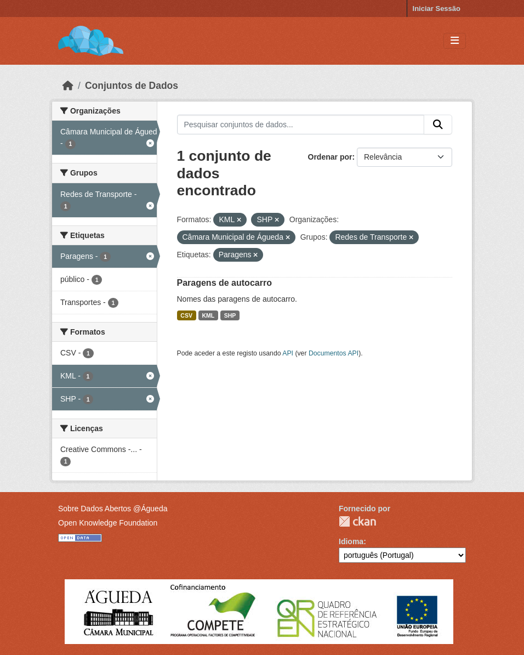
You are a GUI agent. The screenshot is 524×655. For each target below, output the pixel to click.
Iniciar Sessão (436, 8)
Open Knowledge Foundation (107, 522)
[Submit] (438, 124)
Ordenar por (330, 157)
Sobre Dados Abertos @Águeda (112, 508)
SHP (230, 315)
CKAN (357, 521)
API (287, 353)
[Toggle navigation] (454, 41)
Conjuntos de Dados (131, 85)
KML (208, 315)
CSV (186, 315)
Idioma (351, 541)
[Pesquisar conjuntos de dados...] (301, 124)
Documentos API (333, 353)
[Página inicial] (67, 85)
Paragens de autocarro (224, 282)
